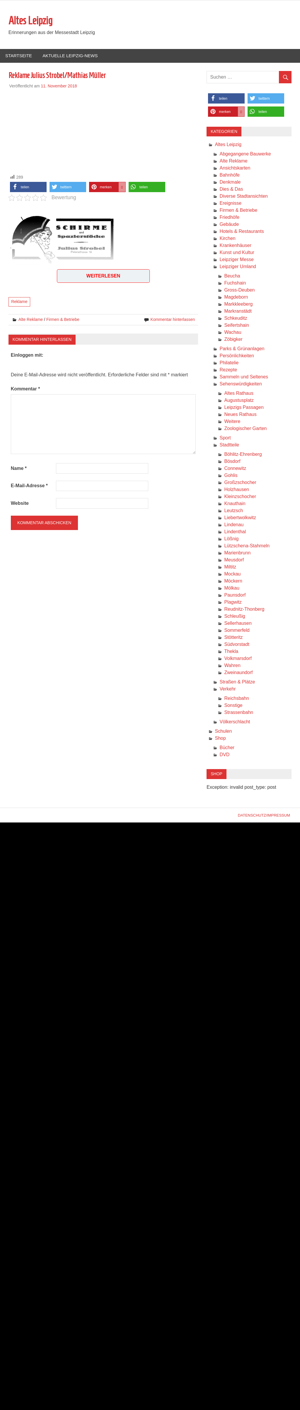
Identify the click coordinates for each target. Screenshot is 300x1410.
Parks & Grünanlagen (241, 348)
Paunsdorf (235, 595)
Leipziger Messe (236, 259)
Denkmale (230, 182)
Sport (225, 437)
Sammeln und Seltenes (243, 376)
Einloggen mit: (27, 355)
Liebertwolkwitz (240, 517)
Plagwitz (233, 602)
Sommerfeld (236, 630)
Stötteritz (233, 637)
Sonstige (233, 705)
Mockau (232, 573)
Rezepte (228, 369)
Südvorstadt (236, 644)
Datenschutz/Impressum (264, 815)
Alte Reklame (30, 319)
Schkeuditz (235, 318)
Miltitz (230, 566)
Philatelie (228, 362)
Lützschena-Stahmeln (247, 545)
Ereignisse (230, 203)
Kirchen (227, 238)
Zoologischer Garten (245, 428)
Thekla (231, 651)
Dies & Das (231, 189)
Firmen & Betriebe (62, 319)
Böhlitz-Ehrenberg (243, 454)
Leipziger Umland (237, 266)
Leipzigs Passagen (243, 407)
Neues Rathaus (240, 414)
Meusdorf (234, 559)
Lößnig (231, 538)
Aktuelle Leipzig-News (70, 55)
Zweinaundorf (238, 672)
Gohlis (230, 475)
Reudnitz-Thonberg (244, 609)
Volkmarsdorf (237, 658)
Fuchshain (235, 282)
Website (20, 503)
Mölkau (231, 587)
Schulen (223, 731)
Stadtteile (229, 444)
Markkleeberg (238, 304)
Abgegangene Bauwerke (245, 153)
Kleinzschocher (240, 496)
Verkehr (227, 688)
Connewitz (235, 468)
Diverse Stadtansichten (243, 196)
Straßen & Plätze (237, 681)
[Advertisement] (103, 130)
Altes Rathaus (238, 393)
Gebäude (229, 224)
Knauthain (234, 503)
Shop (220, 738)
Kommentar (25, 388)
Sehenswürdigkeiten (240, 383)
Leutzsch (233, 510)
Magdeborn (236, 296)
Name (19, 468)
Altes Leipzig (30, 20)
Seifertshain (236, 325)
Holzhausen (236, 489)
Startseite (18, 55)
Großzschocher (240, 482)
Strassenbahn (238, 712)
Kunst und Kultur (236, 252)
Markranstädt (237, 311)
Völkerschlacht (234, 721)
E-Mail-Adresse (29, 485)
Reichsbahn (236, 698)
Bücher (226, 747)
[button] (28, 187)
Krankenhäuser (235, 245)
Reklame (19, 301)
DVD (224, 754)
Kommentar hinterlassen (173, 319)
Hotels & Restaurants (241, 231)
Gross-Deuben (239, 289)
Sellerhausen (237, 623)
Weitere (232, 421)
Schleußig (234, 616)
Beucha (232, 275)
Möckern (233, 580)
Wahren (232, 665)
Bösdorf (232, 461)
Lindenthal (235, 531)
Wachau (232, 332)
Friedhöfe (229, 217)
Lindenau (233, 524)
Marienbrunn (237, 552)
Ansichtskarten (234, 167)
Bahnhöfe (229, 174)
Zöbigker (233, 339)
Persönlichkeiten (236, 355)
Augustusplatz (239, 400)
